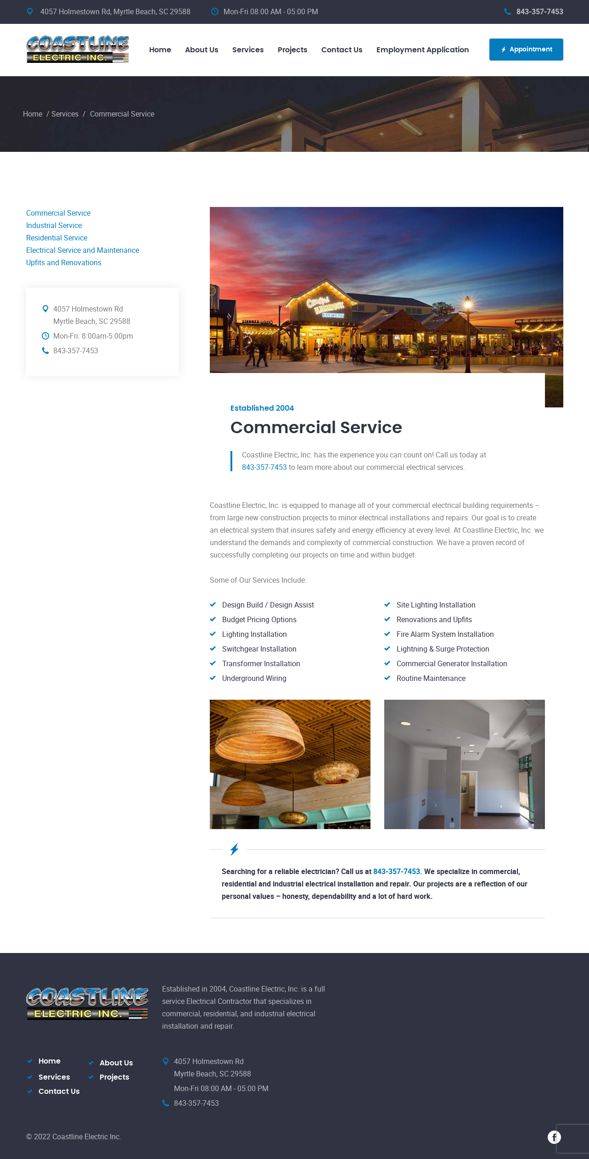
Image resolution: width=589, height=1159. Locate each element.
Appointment (526, 49)
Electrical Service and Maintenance (82, 250)
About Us (202, 50)
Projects (293, 50)
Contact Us (342, 50)
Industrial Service (54, 225)
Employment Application (422, 50)
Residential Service (56, 238)
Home (160, 50)
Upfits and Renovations (63, 262)
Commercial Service (58, 213)
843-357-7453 (533, 11)
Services (248, 50)
